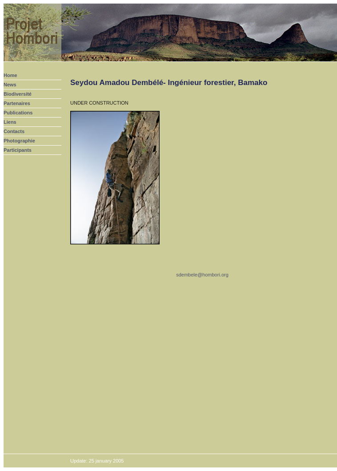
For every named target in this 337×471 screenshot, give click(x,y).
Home (10, 75)
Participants (18, 150)
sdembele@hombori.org (202, 274)
